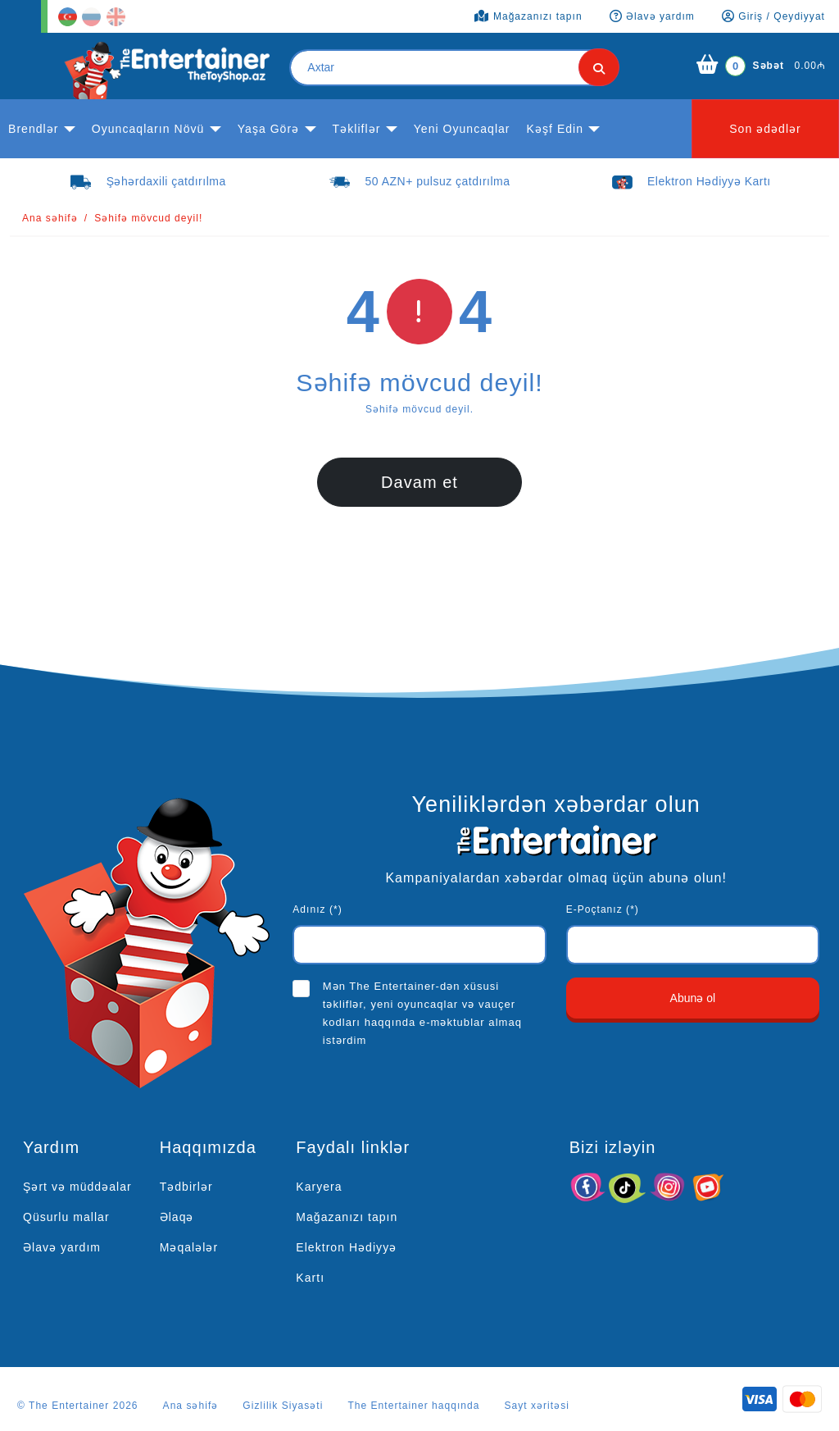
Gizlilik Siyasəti (283, 1405)
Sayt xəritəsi (536, 1405)
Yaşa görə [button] (268, 128)
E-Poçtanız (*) (602, 909)
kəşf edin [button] (555, 128)
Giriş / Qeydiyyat (773, 16)
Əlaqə (177, 1217)
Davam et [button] (419, 482)
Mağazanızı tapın (346, 1217)
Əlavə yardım (62, 1247)
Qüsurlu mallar (66, 1217)
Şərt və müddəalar (77, 1186)
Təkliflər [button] (357, 128)
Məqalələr (189, 1247)
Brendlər (33, 128)
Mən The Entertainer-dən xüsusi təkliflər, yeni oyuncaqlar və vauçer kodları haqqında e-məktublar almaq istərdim (422, 1013)
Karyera (319, 1186)
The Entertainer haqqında (413, 1405)
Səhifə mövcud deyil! (148, 218)
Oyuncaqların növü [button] (148, 128)
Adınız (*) (317, 909)
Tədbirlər (186, 1186)
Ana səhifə (50, 218)
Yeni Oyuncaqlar (462, 128)
